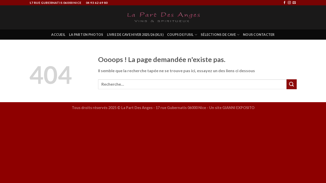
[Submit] (292, 84)
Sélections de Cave (220, 34)
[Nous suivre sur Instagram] (289, 3)
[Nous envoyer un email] (294, 3)
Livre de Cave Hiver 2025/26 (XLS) (135, 35)
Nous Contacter (259, 35)
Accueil (58, 35)
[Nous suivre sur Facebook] (284, 3)
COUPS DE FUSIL (182, 34)
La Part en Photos (86, 35)
